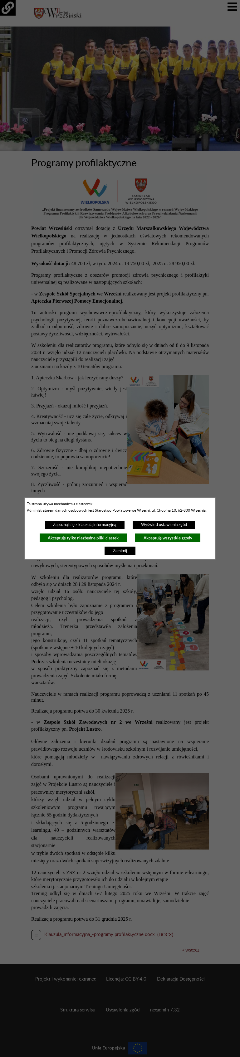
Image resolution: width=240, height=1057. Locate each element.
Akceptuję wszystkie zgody (168, 538)
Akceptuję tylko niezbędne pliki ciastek (83, 538)
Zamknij (120, 551)
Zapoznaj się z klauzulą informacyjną (84, 525)
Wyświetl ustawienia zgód (164, 525)
